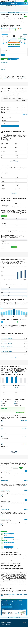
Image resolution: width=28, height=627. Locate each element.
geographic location (4, 78)
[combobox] (14, 16)
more (3, 475)
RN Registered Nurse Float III (5, 490)
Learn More (15, 1)
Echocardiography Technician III (6, 470)
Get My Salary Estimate (10, 125)
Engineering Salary (7, 5)
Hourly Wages (3, 69)
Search (26, 16)
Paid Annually (4, 34)
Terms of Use (24, 622)
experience (23, 77)
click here (15, 372)
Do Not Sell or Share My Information (5, 624)
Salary (3, 5)
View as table (25, 34)
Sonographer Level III (4, 480)
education (9, 78)
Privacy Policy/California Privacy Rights (6, 622)
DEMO (26, 3)
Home (1, 5)
